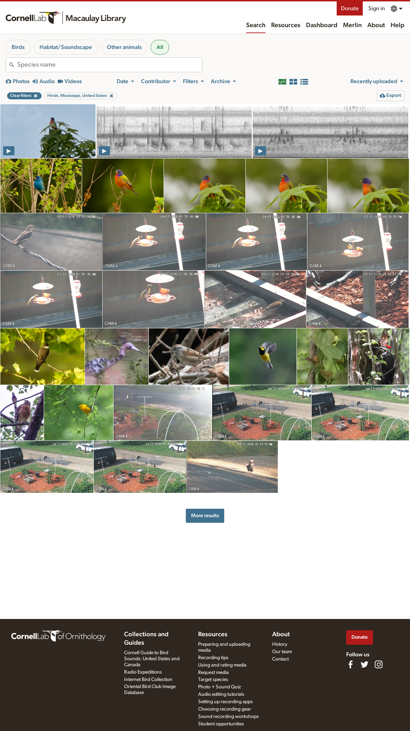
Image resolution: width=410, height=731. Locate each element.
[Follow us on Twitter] (364, 664)
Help (397, 25)
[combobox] (109, 65)
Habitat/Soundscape (65, 47)
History (279, 644)
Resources (285, 25)
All (160, 47)
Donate (350, 8)
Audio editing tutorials (221, 694)
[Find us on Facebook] (350, 664)
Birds (18, 47)
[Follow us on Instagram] (378, 664)
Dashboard (321, 25)
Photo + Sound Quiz (219, 686)
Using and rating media (222, 665)
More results (205, 515)
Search (255, 25)
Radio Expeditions (143, 672)
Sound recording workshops (228, 716)
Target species (213, 679)
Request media (213, 672)
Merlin (352, 25)
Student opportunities (221, 723)
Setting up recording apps (225, 701)
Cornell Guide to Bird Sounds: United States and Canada (151, 658)
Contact (280, 659)
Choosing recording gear (224, 709)
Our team (282, 651)
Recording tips (213, 657)
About (376, 25)
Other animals (124, 47)
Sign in (376, 8)
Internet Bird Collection (148, 679)
